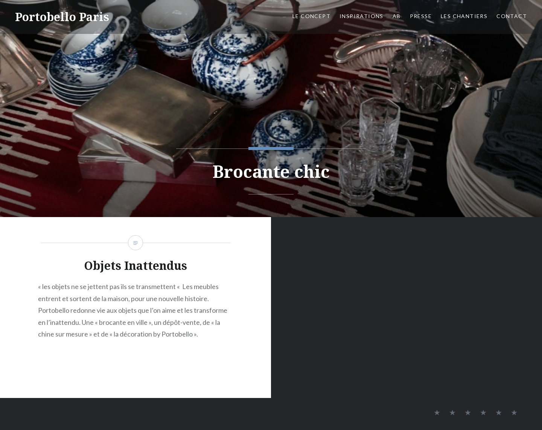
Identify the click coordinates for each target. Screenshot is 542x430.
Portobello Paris (62, 16)
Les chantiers (464, 16)
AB (397, 16)
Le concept (311, 16)
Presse (421, 16)
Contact (511, 16)
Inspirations (362, 16)
